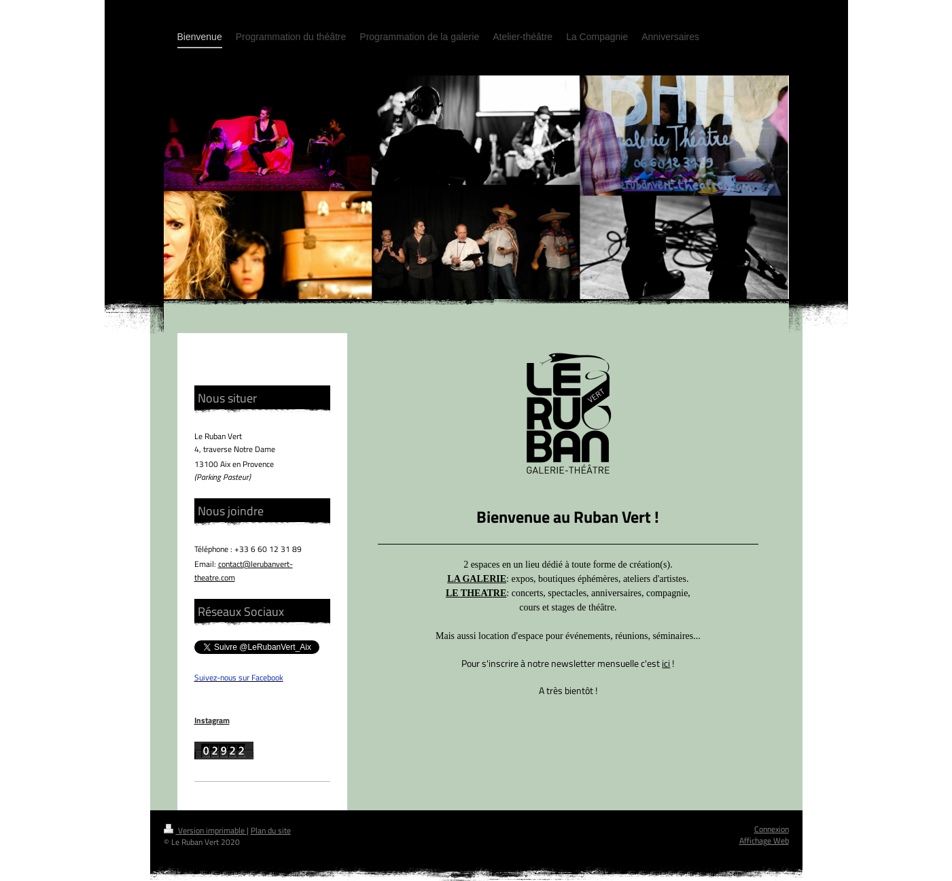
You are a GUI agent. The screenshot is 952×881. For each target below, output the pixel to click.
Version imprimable (205, 830)
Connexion (771, 829)
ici (666, 663)
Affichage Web (764, 840)
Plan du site (271, 830)
